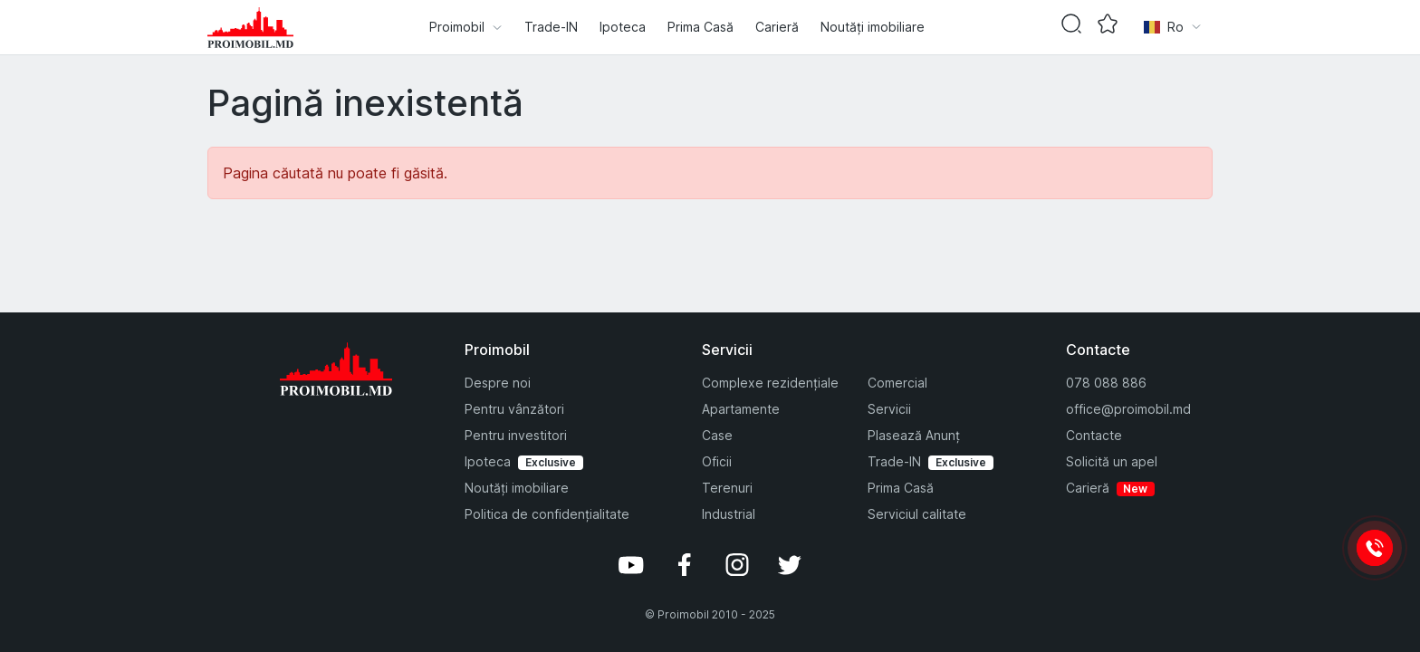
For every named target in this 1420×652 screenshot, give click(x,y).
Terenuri (727, 487)
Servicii (889, 409)
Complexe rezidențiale (770, 382)
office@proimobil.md (1128, 409)
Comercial (897, 382)
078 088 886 (1106, 382)
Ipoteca (623, 26)
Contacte (1094, 435)
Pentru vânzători (514, 409)
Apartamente (741, 409)
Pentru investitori (516, 435)
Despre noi (498, 382)
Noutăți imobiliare (872, 26)
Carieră (777, 26)
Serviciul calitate (917, 514)
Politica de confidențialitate (547, 514)
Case (717, 435)
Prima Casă (700, 26)
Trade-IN (551, 26)
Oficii (717, 461)
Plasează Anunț (914, 435)
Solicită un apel (1111, 461)
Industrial (728, 514)
